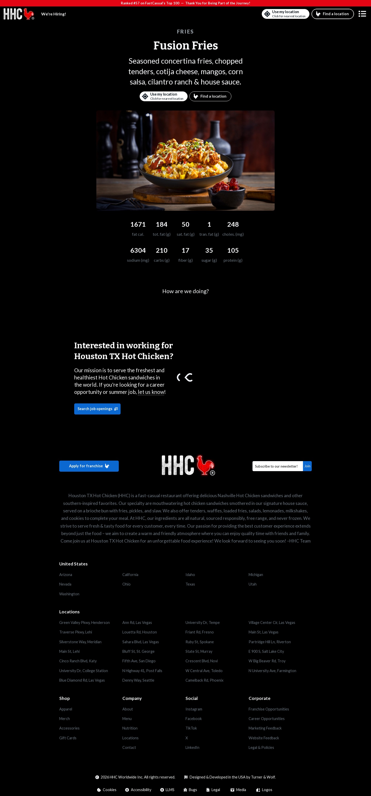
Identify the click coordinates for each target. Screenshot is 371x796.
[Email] (277, 466)
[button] (362, 14)
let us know (151, 392)
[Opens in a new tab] (90, 709)
